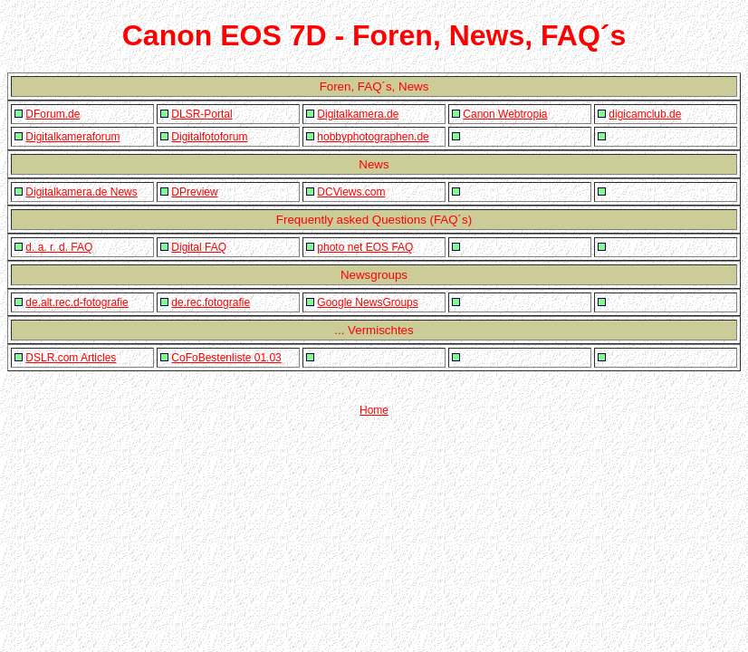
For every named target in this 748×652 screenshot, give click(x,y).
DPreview (194, 192)
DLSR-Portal (201, 114)
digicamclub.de (645, 114)
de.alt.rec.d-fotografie (76, 302)
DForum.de (52, 114)
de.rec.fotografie (210, 302)
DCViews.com (351, 192)
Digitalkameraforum (72, 136)
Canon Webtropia (505, 114)
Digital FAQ (198, 247)
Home (374, 410)
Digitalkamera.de (357, 114)
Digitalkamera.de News (81, 192)
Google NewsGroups (367, 302)
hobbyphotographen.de (372, 136)
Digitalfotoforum (209, 136)
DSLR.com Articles (70, 357)
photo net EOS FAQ (365, 247)
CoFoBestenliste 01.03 (226, 357)
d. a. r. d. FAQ (58, 247)
